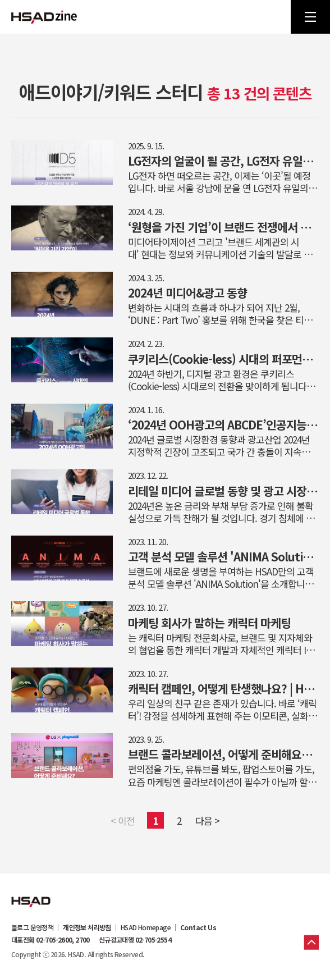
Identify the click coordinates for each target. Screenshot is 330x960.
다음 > (207, 820)
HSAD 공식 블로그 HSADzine (44, 17)
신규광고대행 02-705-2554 (135, 939)
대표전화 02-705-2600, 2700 (50, 939)
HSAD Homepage (146, 927)
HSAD (31, 893)
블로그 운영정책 (32, 927)
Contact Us (198, 927)
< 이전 (123, 820)
